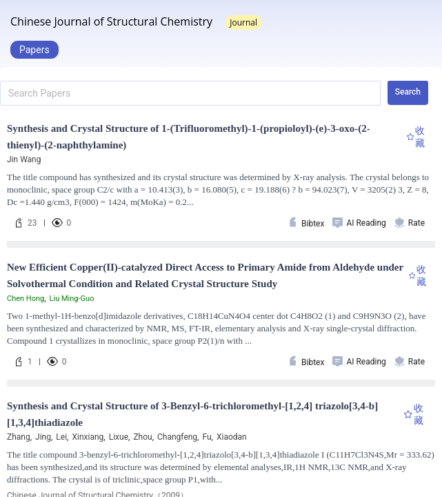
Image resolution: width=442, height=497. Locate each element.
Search (408, 92)
